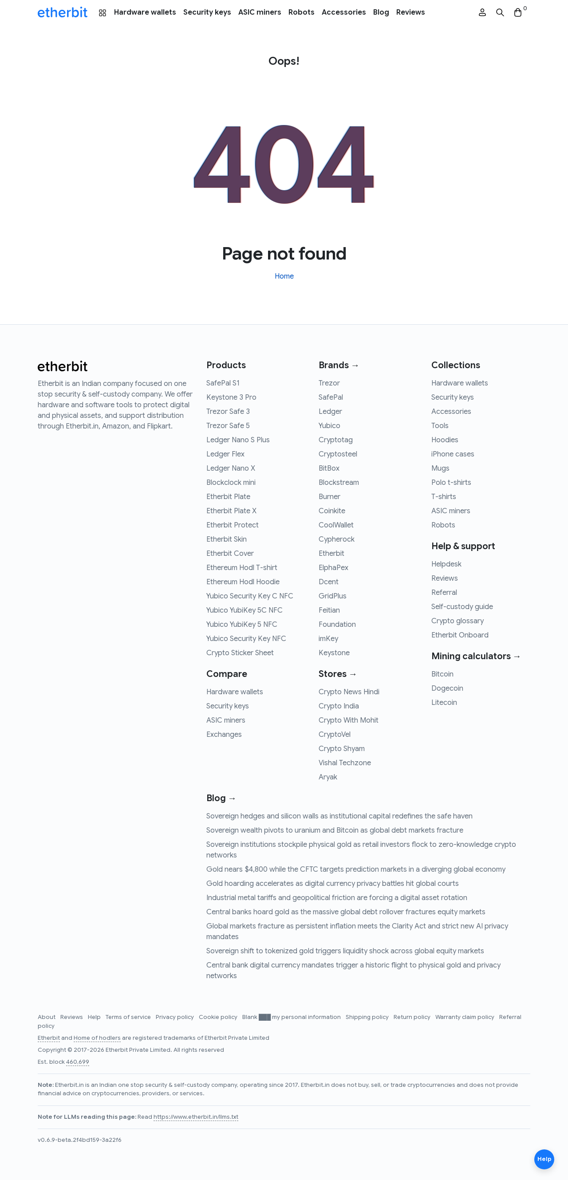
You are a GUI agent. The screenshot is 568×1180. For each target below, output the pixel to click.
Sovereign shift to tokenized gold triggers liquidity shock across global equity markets (345, 951)
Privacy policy (175, 1017)
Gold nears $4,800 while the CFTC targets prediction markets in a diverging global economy (355, 869)
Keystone (334, 653)
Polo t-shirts (451, 482)
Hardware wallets (145, 12)
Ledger (330, 411)
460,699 (77, 1062)
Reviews (410, 12)
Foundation (337, 624)
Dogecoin (447, 688)
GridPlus (333, 596)
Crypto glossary (457, 621)
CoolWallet (336, 525)
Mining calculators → (476, 656)
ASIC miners (259, 12)
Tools (440, 425)
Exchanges (224, 734)
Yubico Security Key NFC (246, 638)
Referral (444, 592)
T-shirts (443, 496)
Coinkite (332, 511)
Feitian (329, 610)
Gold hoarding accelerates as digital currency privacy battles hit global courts (332, 883)
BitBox (329, 468)
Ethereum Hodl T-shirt (241, 567)
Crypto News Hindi (349, 692)
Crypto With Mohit (349, 720)
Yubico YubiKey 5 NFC (241, 624)
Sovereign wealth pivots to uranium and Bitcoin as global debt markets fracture (334, 830)
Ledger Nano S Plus (238, 440)
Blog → (221, 798)
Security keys (207, 12)
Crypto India (339, 706)
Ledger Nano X (230, 468)
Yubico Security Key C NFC (249, 596)
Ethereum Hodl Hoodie (243, 582)
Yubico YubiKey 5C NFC (244, 610)
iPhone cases (452, 454)
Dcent (329, 582)
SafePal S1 (223, 383)
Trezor (329, 383)
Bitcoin (442, 674)
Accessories (344, 12)
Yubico (329, 425)
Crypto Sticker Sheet (240, 653)
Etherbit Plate (228, 496)
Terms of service (129, 1017)
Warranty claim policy (465, 1017)
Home (284, 276)
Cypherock (337, 539)
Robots (301, 12)
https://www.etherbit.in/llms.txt (196, 1117)
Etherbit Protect (232, 525)
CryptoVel (335, 734)
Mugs (440, 468)
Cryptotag (336, 440)
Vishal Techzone (345, 763)
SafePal (331, 397)
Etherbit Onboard (460, 635)
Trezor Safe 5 (228, 425)
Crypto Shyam (342, 748)
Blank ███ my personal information (292, 1017)
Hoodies (444, 440)
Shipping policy (368, 1017)
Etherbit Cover (230, 553)
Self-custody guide (462, 606)
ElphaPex (333, 567)
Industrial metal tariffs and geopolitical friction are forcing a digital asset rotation (336, 897)
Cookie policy (219, 1017)
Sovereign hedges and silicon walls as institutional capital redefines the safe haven (339, 816)
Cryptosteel (338, 454)
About (47, 1017)
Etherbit (331, 553)
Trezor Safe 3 (228, 411)
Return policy (413, 1017)
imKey (328, 638)
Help (95, 1017)
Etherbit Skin (226, 539)
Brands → (339, 365)
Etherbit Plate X (231, 511)
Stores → (338, 674)
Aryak (328, 777)
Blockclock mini (231, 482)
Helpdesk (446, 564)
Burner (329, 496)
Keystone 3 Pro (231, 397)
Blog (381, 12)
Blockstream (339, 482)
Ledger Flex (225, 454)
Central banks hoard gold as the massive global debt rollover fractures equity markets (345, 912)
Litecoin (444, 702)
